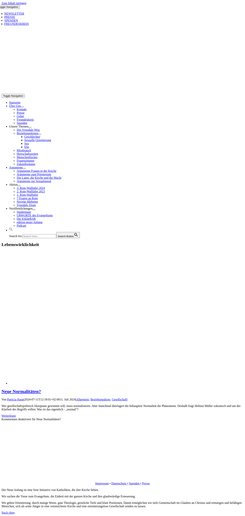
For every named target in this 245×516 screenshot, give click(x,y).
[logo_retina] (123, 477)
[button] (11, 230)
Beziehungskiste (100, 399)
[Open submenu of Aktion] (19, 185)
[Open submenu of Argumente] (24, 168)
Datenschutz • (119, 483)
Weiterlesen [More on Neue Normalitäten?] (9, 415)
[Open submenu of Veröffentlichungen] (34, 209)
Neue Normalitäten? (21, 391)
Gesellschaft (119, 399)
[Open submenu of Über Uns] (22, 107)
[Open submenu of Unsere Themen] (29, 127)
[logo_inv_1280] (123, 92)
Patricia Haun (15, 399)
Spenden (134, 483)
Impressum (102, 483)
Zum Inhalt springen (14, 3)
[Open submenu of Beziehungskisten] (39, 134)
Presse (146, 483)
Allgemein (82, 399)
